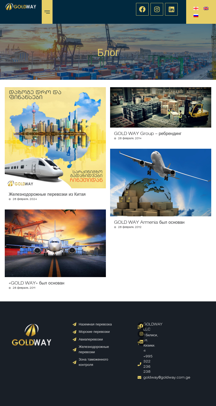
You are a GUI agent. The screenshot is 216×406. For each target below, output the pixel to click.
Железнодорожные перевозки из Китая (47, 195)
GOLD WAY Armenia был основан (149, 223)
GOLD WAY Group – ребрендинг (147, 134)
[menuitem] (196, 8)
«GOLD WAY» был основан (36, 283)
